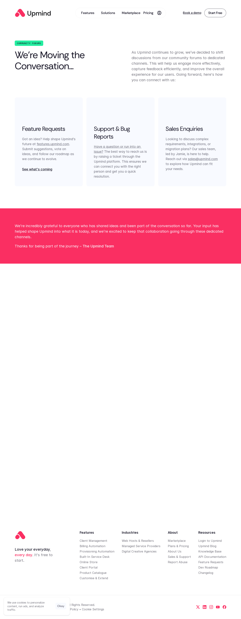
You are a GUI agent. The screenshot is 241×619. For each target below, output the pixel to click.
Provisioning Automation (97, 551)
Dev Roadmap (208, 567)
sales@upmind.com (203, 159)
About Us (174, 551)
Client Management (93, 541)
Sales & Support (179, 557)
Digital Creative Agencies (139, 551)
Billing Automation (92, 546)
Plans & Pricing (178, 546)
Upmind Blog (207, 546)
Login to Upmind (210, 541)
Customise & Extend (94, 578)
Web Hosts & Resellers (138, 541)
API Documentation (212, 557)
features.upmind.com (53, 144)
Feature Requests (210, 562)
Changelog (205, 573)
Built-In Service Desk (94, 557)
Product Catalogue (93, 573)
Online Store (89, 562)
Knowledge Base (209, 551)
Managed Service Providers (141, 546)
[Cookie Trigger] (93, 609)
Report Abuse (177, 562)
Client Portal (89, 567)
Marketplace (177, 541)
